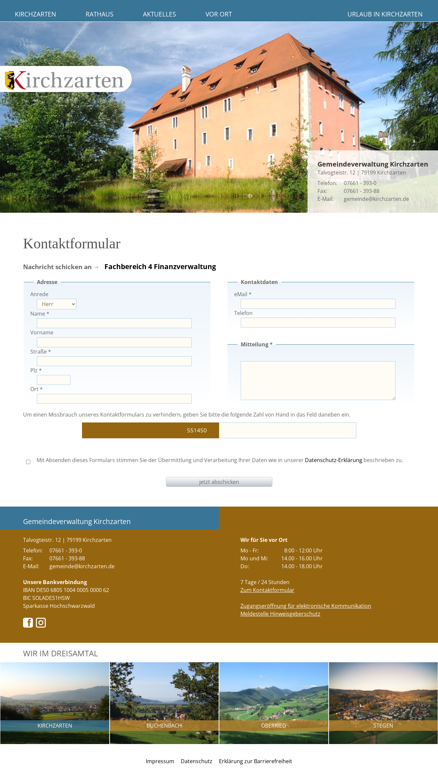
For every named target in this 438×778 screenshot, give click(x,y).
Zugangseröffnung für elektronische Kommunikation (305, 605)
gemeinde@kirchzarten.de (376, 198)
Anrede (39, 294)
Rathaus (99, 14)
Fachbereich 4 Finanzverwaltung (160, 266)
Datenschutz (196, 761)
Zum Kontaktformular (267, 590)
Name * (39, 313)
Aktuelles (159, 14)
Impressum (160, 761)
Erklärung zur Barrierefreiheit (255, 761)
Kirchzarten (35, 14)
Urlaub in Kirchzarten (385, 14)
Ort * (36, 389)
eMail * (243, 294)
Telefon (243, 313)
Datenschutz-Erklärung (333, 460)
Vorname (41, 332)
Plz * (36, 370)
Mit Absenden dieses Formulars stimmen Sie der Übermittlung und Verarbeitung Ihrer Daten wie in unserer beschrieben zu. (214, 460)
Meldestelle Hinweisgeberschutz (280, 613)
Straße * (40, 351)
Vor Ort (218, 14)
